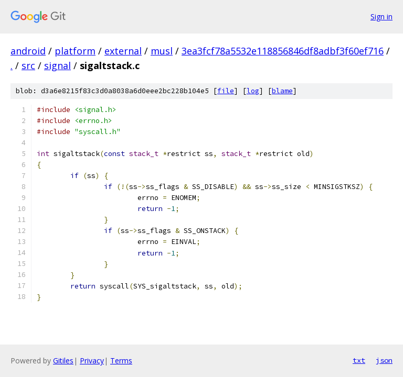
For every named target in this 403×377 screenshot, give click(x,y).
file (225, 90)
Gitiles (63, 360)
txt (359, 360)
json (384, 360)
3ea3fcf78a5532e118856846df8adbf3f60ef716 (283, 51)
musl (162, 51)
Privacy (92, 360)
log (253, 90)
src (28, 65)
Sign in (381, 16)
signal (57, 65)
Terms (121, 360)
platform (75, 51)
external (123, 51)
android (28, 51)
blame (282, 90)
